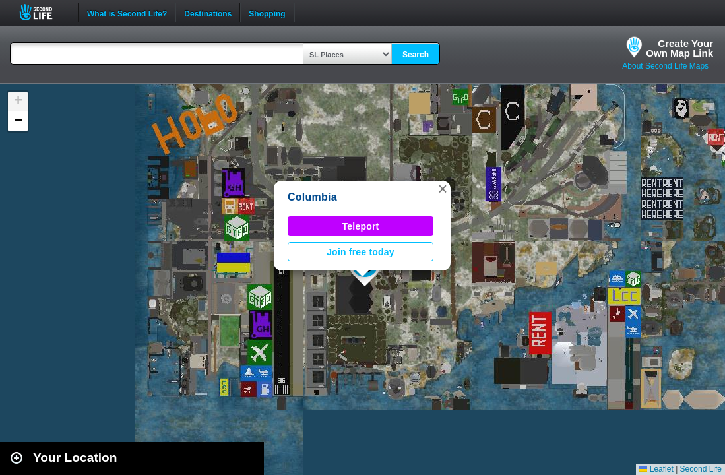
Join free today (360, 252)
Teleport (360, 226)
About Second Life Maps (665, 66)
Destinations (208, 12)
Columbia (312, 197)
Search (415, 54)
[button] (443, 189)
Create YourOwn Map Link (679, 48)
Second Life (43, 12)
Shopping (267, 12)
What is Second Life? (127, 12)
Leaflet (656, 469)
